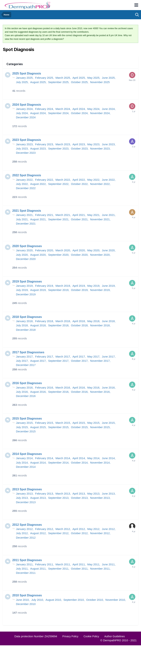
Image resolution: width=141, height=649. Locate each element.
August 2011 (38, 568)
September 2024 (58, 113)
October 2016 (79, 391)
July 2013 (22, 497)
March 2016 (62, 387)
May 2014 (93, 458)
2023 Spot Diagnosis (26, 139)
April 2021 (79, 214)
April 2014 (79, 458)
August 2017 (38, 360)
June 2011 (108, 564)
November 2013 (100, 497)
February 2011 (44, 564)
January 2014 (24, 458)
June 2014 (108, 458)
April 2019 (79, 285)
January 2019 (24, 285)
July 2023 (22, 148)
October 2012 (79, 533)
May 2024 (93, 108)
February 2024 (44, 108)
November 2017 (100, 360)
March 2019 (62, 285)
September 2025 (58, 82)
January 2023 (24, 144)
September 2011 (58, 568)
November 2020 (100, 254)
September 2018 (58, 325)
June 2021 (108, 214)
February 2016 (44, 387)
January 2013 (24, 493)
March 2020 (62, 250)
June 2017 (108, 356)
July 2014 (22, 462)
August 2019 (38, 289)
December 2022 (26, 188)
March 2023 (62, 144)
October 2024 (79, 113)
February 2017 (44, 356)
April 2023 (79, 144)
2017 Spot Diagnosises (28, 352)
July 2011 (22, 568)
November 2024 (100, 113)
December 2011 (26, 572)
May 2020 (93, 250)
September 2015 (58, 427)
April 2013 (79, 493)
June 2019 (108, 285)
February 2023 (44, 144)
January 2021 (24, 214)
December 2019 (26, 294)
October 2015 (79, 427)
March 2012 (62, 528)
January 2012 (24, 528)
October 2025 (79, 82)
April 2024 (79, 108)
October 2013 (79, 497)
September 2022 (58, 183)
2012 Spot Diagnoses (27, 524)
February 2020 (44, 250)
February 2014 (44, 458)
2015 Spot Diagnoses (27, 418)
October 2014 (79, 462)
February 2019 (44, 285)
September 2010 (74, 599)
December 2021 (26, 223)
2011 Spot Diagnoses (27, 560)
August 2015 (38, 427)
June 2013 (108, 493)
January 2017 (24, 356)
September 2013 (58, 497)
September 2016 (58, 391)
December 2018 (26, 329)
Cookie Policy (91, 636)
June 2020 (108, 250)
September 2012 (58, 533)
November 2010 (115, 599)
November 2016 (100, 391)
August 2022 (38, 183)
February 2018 (44, 321)
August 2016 (38, 391)
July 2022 (22, 183)
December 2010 (26, 604)
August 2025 (38, 82)
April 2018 (79, 321)
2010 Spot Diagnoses (27, 595)
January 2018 (24, 321)
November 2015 (100, 427)
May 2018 (93, 321)
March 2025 (62, 77)
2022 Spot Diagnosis (26, 175)
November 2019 (100, 289)
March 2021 (62, 214)
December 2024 (26, 117)
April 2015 (79, 422)
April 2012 (79, 528)
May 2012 (93, 528)
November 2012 (100, 533)
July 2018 (22, 325)
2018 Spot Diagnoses (27, 316)
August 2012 (38, 533)
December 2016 (26, 396)
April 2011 (79, 564)
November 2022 (100, 183)
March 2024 (62, 108)
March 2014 (62, 458)
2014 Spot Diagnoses (27, 453)
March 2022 (62, 179)
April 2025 (79, 77)
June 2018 (108, 321)
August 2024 (38, 113)
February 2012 (44, 528)
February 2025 (44, 77)
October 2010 (94, 599)
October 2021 (79, 219)
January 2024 (24, 108)
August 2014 (38, 462)
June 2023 (108, 144)
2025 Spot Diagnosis (26, 73)
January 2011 (24, 564)
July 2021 (22, 219)
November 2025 (100, 82)
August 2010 (53, 599)
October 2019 (79, 289)
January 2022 (24, 179)
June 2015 (108, 422)
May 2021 (93, 214)
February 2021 (44, 214)
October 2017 (79, 360)
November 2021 (100, 219)
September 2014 (58, 462)
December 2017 (26, 365)
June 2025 (108, 77)
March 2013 (62, 493)
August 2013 (38, 497)
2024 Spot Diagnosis (26, 104)
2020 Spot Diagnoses (27, 246)
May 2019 (93, 285)
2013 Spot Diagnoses (27, 489)
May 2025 (93, 77)
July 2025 (22, 82)
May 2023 (93, 144)
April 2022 (79, 179)
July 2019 (22, 289)
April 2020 (79, 250)
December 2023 (26, 152)
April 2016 (79, 387)
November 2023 (100, 148)
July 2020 (22, 254)
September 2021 (58, 219)
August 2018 (38, 325)
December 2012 (26, 537)
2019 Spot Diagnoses (27, 281)
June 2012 (108, 528)
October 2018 (79, 325)
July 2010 (37, 599)
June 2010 (22, 599)
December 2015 (26, 431)
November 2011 (100, 568)
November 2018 (100, 325)
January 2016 (24, 387)
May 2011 (93, 564)
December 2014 (26, 466)
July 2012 (22, 533)
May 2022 (93, 179)
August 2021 (38, 219)
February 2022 (44, 179)
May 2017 (93, 356)
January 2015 (24, 422)
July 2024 (22, 113)
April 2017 (79, 356)
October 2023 (79, 148)
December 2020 (26, 258)
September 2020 (58, 254)
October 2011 (79, 568)
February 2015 (44, 422)
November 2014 (100, 462)
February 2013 (44, 493)
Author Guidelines (114, 636)
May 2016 (93, 387)
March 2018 (62, 321)
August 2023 (38, 148)
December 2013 (26, 502)
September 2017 (58, 360)
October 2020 (79, 254)
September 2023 (58, 148)
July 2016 (22, 391)
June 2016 (108, 387)
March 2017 (62, 356)
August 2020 (38, 254)
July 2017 (22, 360)
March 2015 (62, 422)
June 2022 (108, 179)
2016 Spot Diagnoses (27, 383)
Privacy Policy (70, 636)
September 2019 (58, 289)
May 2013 (93, 493)
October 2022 (79, 183)
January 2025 (24, 77)
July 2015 (22, 427)
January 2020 (24, 250)
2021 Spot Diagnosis (26, 210)
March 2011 (62, 564)
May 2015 (93, 422)
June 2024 (108, 108)
